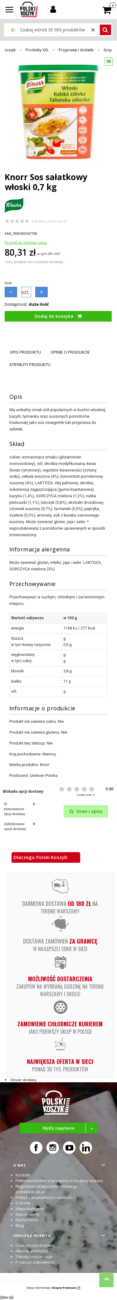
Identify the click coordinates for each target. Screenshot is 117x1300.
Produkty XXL (37, 50)
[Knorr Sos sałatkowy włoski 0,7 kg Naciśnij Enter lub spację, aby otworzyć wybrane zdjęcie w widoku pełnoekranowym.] (58, 112)
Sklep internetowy (51, 1288)
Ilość (8, 283)
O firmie (23, 1203)
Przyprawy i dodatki (76, 50)
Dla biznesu (27, 1220)
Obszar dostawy (23, 1079)
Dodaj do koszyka (54, 316)
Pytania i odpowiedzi (35, 1262)
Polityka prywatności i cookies (44, 1197)
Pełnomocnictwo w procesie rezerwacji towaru (59, 1180)
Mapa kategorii (30, 1208)
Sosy (108, 50)
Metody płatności (32, 1251)
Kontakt (23, 1175)
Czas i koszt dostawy (35, 1245)
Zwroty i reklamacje (34, 1256)
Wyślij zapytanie (70, 1128)
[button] (9, 10)
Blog (20, 1225)
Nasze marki (27, 1214)
